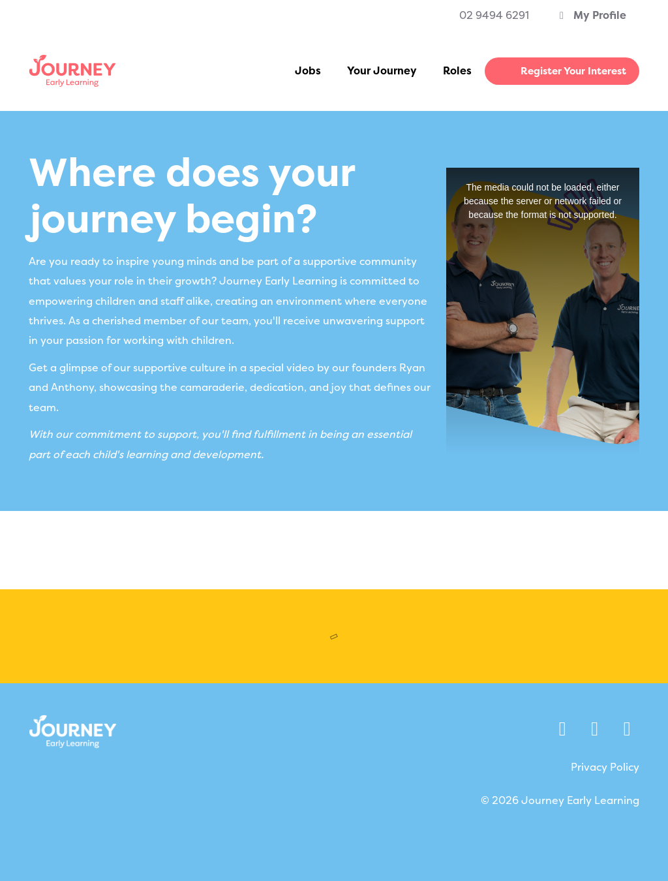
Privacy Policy (605, 767)
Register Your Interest (573, 71)
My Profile (590, 15)
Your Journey (382, 71)
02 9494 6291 (494, 15)
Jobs (308, 71)
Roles (457, 71)
